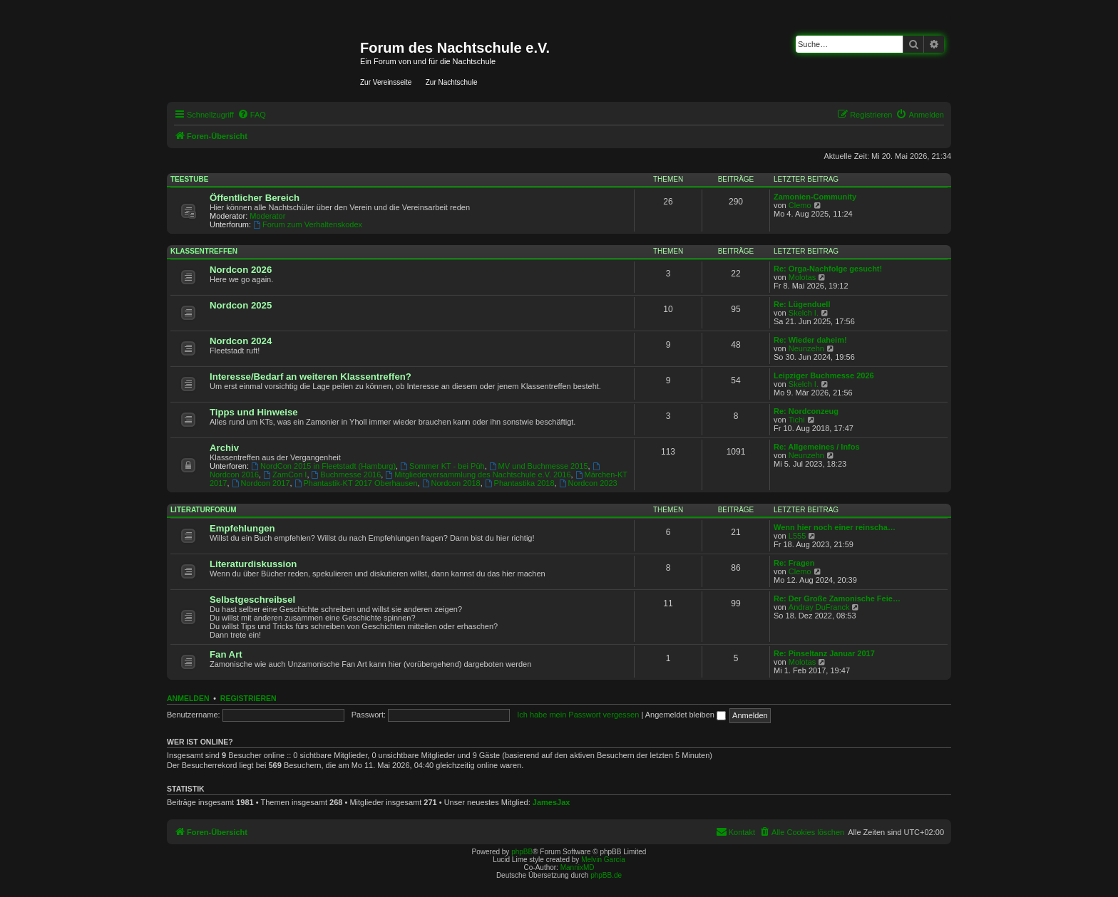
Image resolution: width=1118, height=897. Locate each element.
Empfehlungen (242, 528)
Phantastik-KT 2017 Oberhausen (356, 483)
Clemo (800, 205)
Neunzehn (806, 348)
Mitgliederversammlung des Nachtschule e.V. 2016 (477, 474)
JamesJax (551, 802)
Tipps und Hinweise (254, 412)
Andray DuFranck (819, 607)
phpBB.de (606, 875)
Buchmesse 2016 (346, 474)
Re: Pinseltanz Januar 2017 (824, 653)
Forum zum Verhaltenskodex (307, 224)
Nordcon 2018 (451, 483)
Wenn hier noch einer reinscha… (835, 527)
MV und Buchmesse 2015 (538, 466)
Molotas (802, 277)
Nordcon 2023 (588, 483)
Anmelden (188, 698)
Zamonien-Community (815, 196)
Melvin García (603, 860)
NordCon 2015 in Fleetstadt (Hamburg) (323, 466)
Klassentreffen (203, 251)
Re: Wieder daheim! (810, 340)
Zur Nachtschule (452, 82)
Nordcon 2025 (241, 305)
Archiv (224, 447)
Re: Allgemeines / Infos (817, 446)
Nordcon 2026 (241, 269)
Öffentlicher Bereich (254, 197)
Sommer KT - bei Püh (442, 466)
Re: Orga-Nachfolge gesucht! (828, 268)
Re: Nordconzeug (806, 411)
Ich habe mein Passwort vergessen (578, 714)
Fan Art (226, 654)
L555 (797, 536)
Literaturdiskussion (253, 564)
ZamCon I (285, 474)
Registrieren (248, 698)
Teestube (189, 179)
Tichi (797, 419)
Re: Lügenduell (802, 304)
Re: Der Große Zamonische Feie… (837, 598)
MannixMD (577, 867)
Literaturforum (203, 510)
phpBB (522, 852)
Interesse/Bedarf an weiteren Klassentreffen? (310, 376)
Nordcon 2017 (261, 483)
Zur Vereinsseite (385, 82)
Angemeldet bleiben (685, 714)
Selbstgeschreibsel (252, 599)
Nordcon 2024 (241, 341)
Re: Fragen (794, 563)
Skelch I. (804, 312)
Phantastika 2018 (520, 483)
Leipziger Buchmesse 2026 (824, 375)
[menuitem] (251, 114)
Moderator (267, 216)
